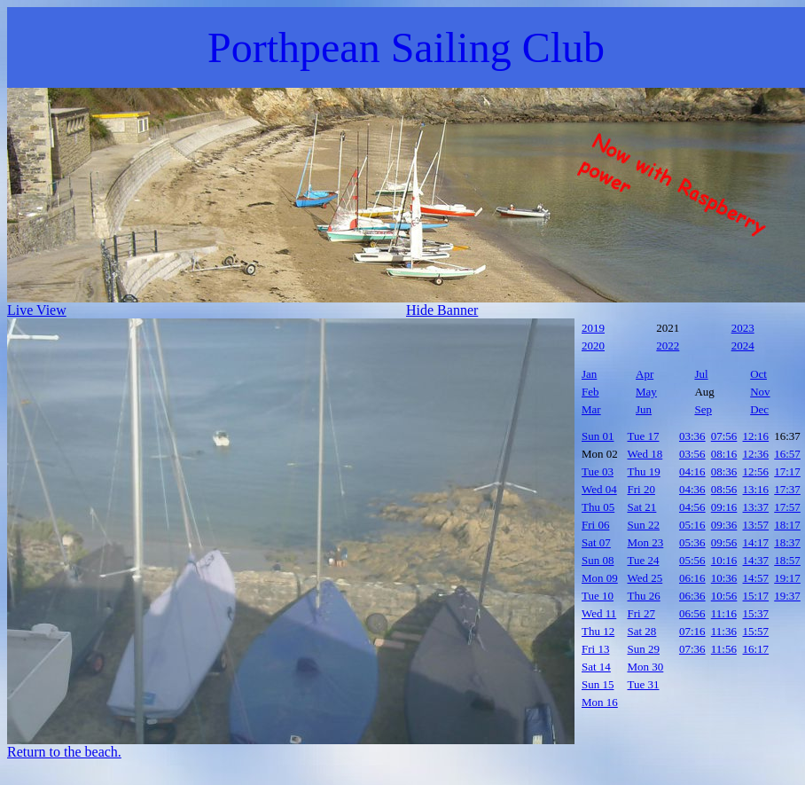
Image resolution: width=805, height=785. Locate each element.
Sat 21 (642, 507)
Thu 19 (644, 471)
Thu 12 (598, 631)
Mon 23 (646, 542)
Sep (703, 409)
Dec (759, 409)
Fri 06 (595, 524)
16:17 (756, 648)
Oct (758, 374)
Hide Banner (442, 310)
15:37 (756, 613)
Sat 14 (596, 666)
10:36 (724, 578)
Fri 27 (641, 613)
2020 (593, 345)
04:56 (692, 507)
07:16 (692, 631)
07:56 (724, 436)
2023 (742, 327)
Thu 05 (598, 507)
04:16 (692, 471)
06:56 (692, 613)
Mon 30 (646, 666)
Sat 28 (642, 631)
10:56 (724, 595)
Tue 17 (644, 436)
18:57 (787, 560)
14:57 (756, 578)
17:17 (787, 471)
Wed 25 (645, 578)
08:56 (724, 489)
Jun (644, 409)
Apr (644, 374)
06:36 (692, 595)
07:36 (692, 648)
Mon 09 (600, 578)
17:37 (787, 489)
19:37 (787, 595)
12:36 (756, 453)
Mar (591, 409)
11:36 (724, 631)
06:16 (692, 578)
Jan (589, 374)
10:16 (724, 560)
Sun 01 (598, 436)
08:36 (724, 471)
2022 (667, 345)
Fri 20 (641, 489)
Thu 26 (644, 595)
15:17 (756, 595)
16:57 (787, 453)
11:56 (724, 648)
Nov (760, 391)
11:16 (724, 613)
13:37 (756, 507)
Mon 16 (600, 702)
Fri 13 (595, 648)
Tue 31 (644, 684)
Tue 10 (598, 595)
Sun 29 (644, 648)
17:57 (787, 507)
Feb (590, 391)
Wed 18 (645, 453)
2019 (593, 327)
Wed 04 (599, 489)
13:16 (756, 489)
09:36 (724, 524)
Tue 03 (598, 471)
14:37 (756, 560)
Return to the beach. (64, 751)
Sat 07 (596, 542)
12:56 (756, 471)
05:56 (692, 560)
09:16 (724, 507)
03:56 (692, 453)
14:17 (756, 542)
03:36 (692, 436)
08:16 (724, 453)
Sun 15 (598, 684)
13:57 (756, 524)
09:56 (724, 542)
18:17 (787, 524)
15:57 (756, 631)
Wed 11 (599, 613)
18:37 (787, 542)
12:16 (756, 436)
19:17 (787, 578)
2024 (742, 345)
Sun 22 (644, 524)
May (646, 391)
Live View (36, 310)
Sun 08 (598, 560)
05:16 (692, 524)
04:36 (692, 489)
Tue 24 (644, 560)
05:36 (692, 542)
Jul (700, 374)
